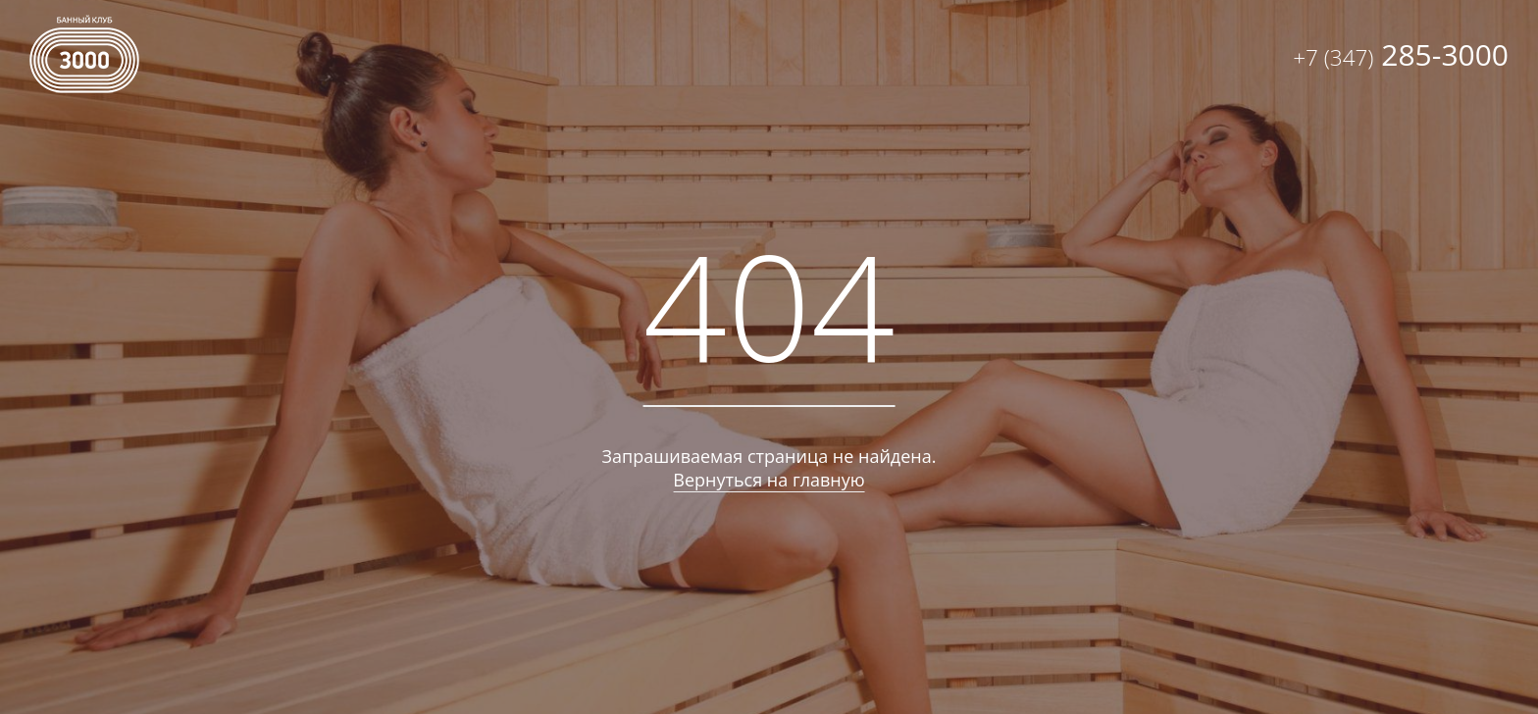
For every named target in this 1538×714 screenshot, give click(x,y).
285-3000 (1401, 54)
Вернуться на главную (768, 479)
